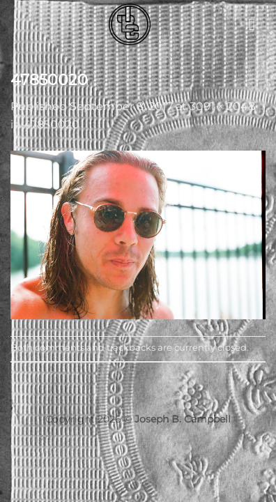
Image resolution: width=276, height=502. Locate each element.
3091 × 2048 (222, 106)
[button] (257, 24)
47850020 (51, 124)
